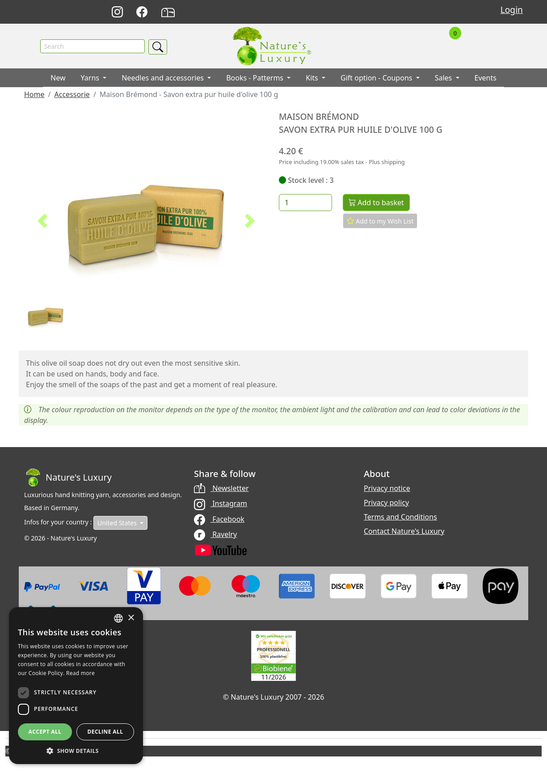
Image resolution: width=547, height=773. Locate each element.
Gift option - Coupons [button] (377, 78)
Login (512, 10)
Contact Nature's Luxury (404, 531)
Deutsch (358, 12)
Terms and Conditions (400, 517)
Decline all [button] (105, 731)
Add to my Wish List (380, 221)
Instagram (220, 504)
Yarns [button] (91, 78)
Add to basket (376, 203)
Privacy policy (386, 503)
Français (397, 12)
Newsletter (221, 489)
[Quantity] (305, 202)
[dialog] (76, 685)
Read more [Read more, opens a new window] (80, 673)
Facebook (219, 519)
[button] (42, 221)
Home (34, 95)
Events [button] (486, 78)
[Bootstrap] (68, 478)
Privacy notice (387, 489)
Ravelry (215, 534)
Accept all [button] (45, 731)
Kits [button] (313, 78)
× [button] (130, 618)
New (57, 78)
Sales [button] (444, 78)
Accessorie (71, 95)
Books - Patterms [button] (255, 78)
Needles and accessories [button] (164, 78)
